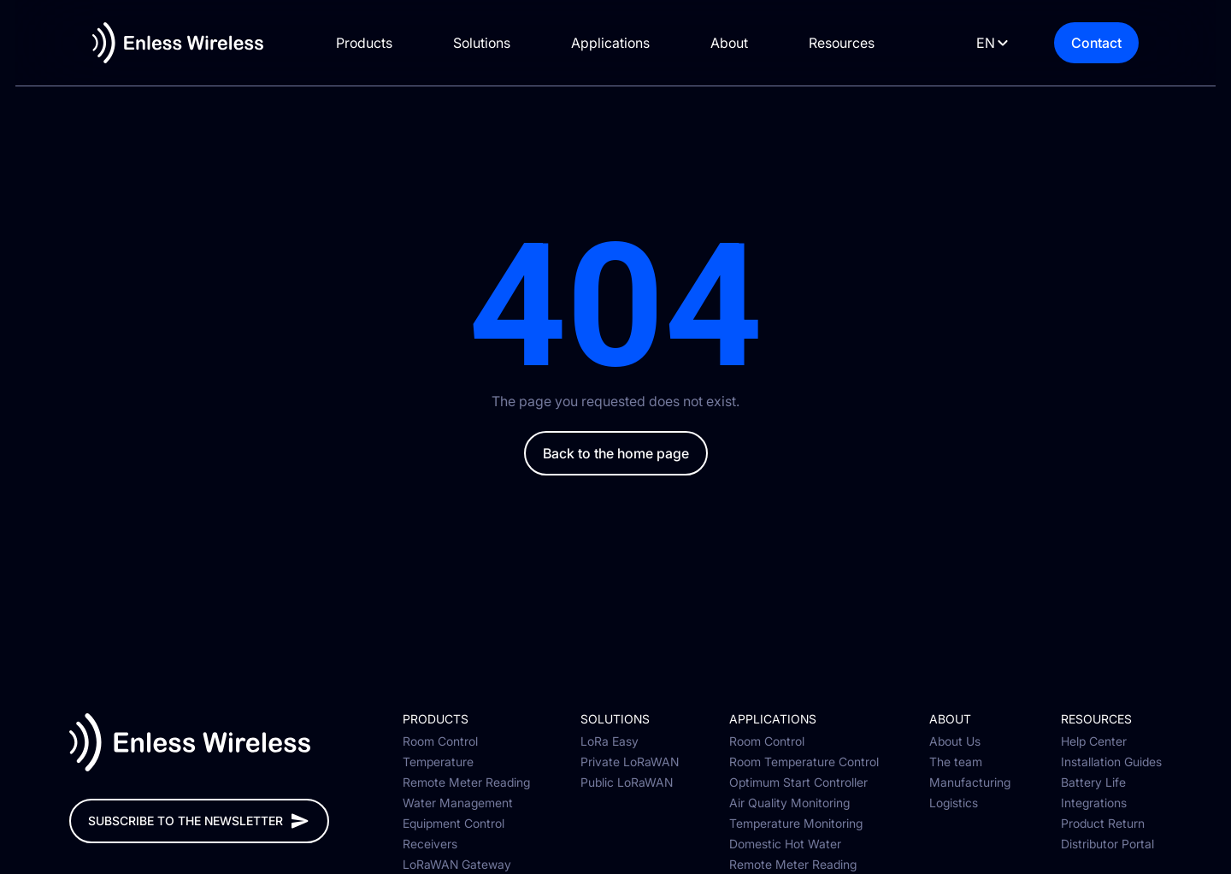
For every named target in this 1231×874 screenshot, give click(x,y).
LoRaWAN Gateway (457, 865)
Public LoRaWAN (626, 782)
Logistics (953, 803)
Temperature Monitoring (796, 824)
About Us (955, 741)
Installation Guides (1111, 762)
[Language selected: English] (1005, 43)
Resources (852, 42)
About (739, 42)
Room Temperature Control (804, 762)
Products (374, 42)
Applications (620, 42)
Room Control (440, 741)
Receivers (430, 844)
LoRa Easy (609, 741)
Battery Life (1093, 782)
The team (955, 762)
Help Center (1094, 741)
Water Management (458, 803)
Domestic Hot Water (785, 844)
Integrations (1094, 803)
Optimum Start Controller (798, 782)
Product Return (1103, 824)
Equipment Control (453, 824)
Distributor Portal (1107, 844)
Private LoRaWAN (629, 762)
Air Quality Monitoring (789, 803)
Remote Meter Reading (466, 782)
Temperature (438, 762)
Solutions (492, 42)
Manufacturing (969, 782)
